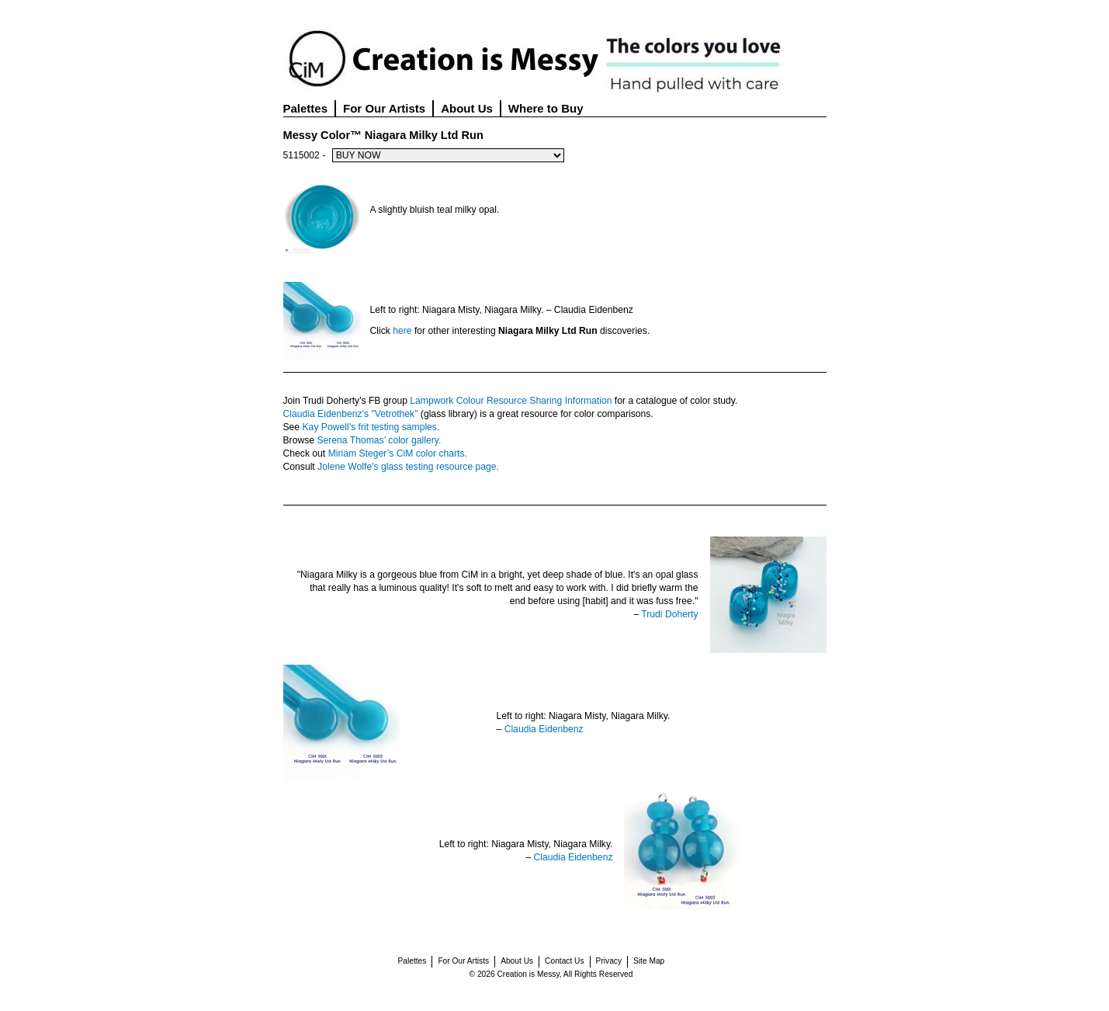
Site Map (648, 961)
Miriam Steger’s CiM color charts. (397, 453)
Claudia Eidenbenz (544, 729)
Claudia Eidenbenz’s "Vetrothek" (350, 413)
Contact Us (564, 961)
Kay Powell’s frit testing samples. (371, 427)
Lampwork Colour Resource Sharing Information (511, 400)
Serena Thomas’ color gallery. (379, 440)
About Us (467, 108)
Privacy (609, 961)
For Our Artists (384, 108)
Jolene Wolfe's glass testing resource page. (408, 466)
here (402, 330)
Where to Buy (546, 108)
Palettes (305, 108)
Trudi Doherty (669, 614)
